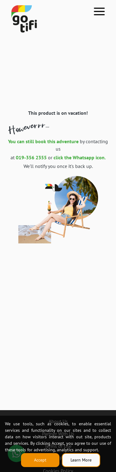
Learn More (81, 460)
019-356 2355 (31, 157)
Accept (40, 460)
